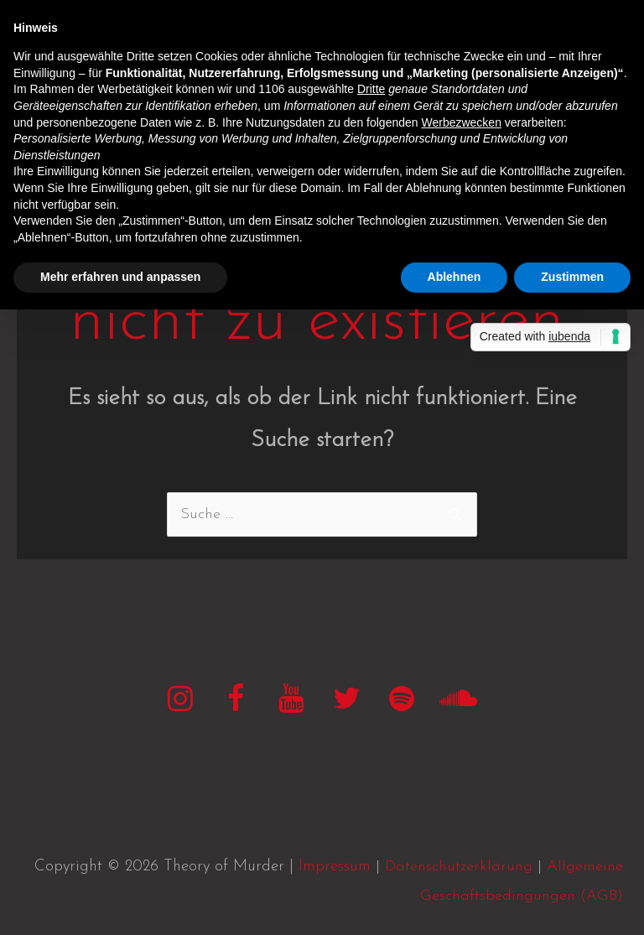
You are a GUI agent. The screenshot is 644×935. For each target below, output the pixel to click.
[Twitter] (346, 701)
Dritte (371, 89)
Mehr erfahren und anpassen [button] (120, 276)
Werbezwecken (461, 122)
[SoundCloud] (457, 701)
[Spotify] (401, 701)
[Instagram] (180, 701)
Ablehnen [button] (454, 276)
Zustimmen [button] (572, 276)
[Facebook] (235, 701)
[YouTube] (291, 701)
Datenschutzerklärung (458, 867)
